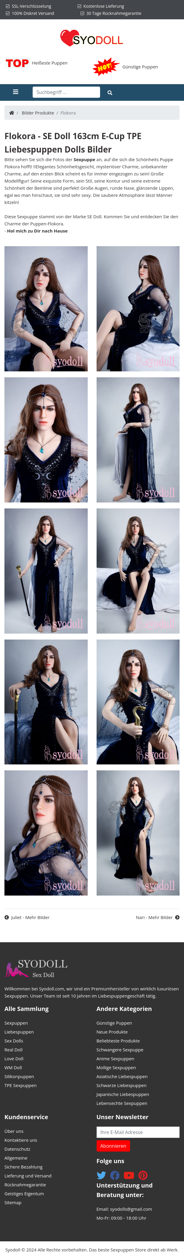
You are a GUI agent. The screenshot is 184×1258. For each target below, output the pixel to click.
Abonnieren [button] (113, 1146)
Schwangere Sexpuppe (120, 1050)
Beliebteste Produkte (118, 1041)
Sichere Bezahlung (23, 1167)
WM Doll (13, 1067)
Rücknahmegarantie (25, 1185)
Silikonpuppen (19, 1076)
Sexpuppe (84, 159)
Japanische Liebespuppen (123, 1094)
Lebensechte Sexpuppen (122, 1103)
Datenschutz (17, 1149)
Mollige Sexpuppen (116, 1067)
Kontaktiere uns (20, 1140)
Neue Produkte (112, 1032)
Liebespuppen (19, 1032)
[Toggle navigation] (21, 92)
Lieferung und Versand (28, 1176)
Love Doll (13, 1058)
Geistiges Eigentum (24, 1193)
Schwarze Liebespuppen (122, 1085)
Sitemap (12, 1202)
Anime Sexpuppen (116, 1058)
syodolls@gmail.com (131, 1209)
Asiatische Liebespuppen (122, 1076)
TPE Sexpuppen (20, 1085)
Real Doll (13, 1050)
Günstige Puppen (140, 67)
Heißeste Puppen (50, 63)
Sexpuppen (16, 1023)
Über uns (13, 1131)
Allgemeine (15, 1158)
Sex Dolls (13, 1041)
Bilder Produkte (38, 113)
